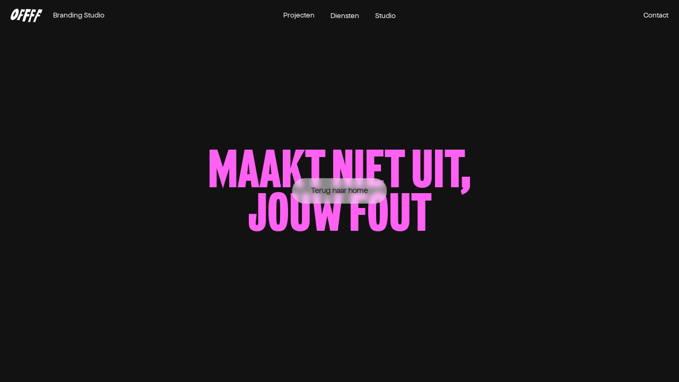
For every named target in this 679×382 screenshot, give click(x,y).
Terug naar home (339, 191)
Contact (655, 15)
